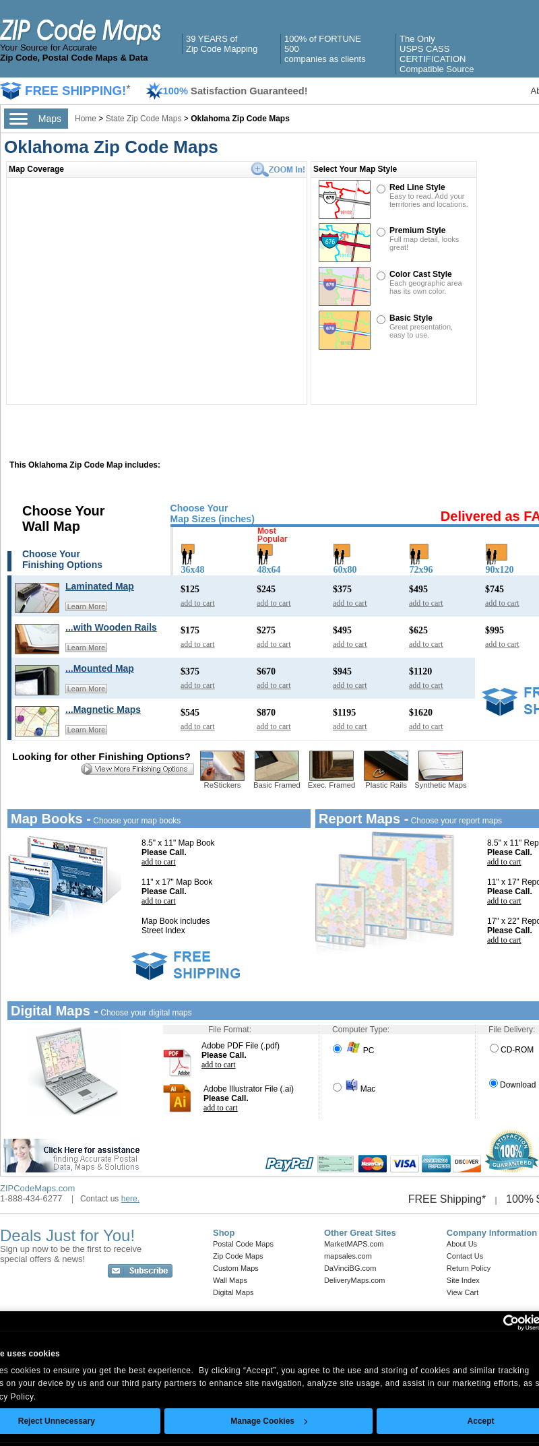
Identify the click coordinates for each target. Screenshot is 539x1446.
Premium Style (417, 230)
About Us (462, 1244)
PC (353, 1050)
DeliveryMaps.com (354, 1280)
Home (85, 118)
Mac (354, 1089)
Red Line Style (417, 187)
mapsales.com (348, 1256)
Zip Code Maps (238, 1256)
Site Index (463, 1280)
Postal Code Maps (243, 1244)
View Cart (462, 1292)
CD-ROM (512, 1050)
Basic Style (411, 318)
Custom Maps (236, 1268)
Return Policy (468, 1268)
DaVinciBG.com (350, 1268)
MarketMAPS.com (354, 1244)
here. (130, 1198)
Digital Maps (233, 1292)
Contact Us (465, 1256)
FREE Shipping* (447, 1199)
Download (512, 1085)
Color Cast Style (420, 274)
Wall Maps (230, 1280)
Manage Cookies (268, 1421)
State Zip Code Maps (144, 118)
